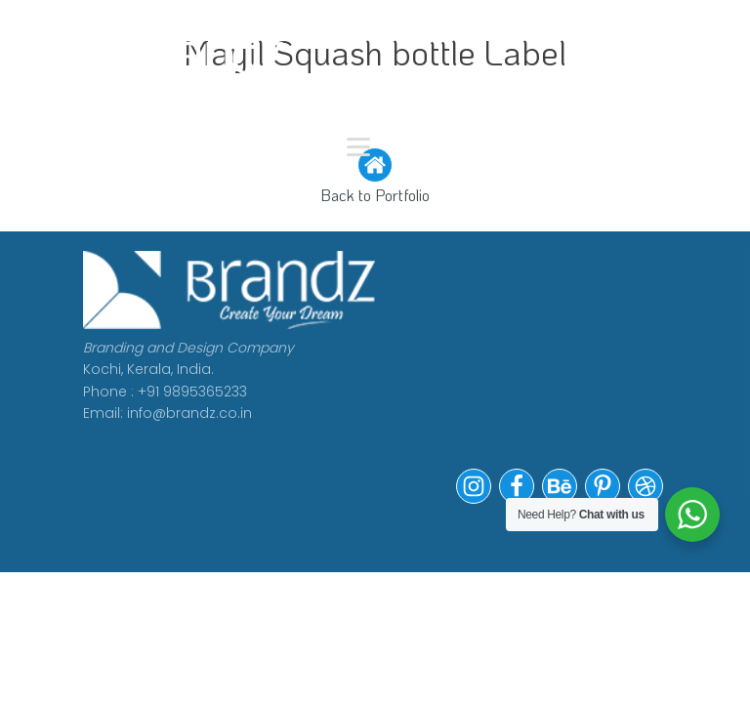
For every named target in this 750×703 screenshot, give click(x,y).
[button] (473, 499)
